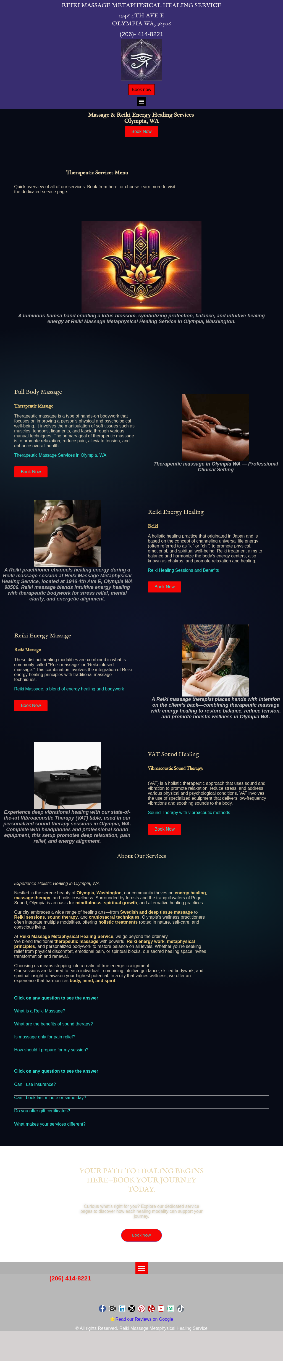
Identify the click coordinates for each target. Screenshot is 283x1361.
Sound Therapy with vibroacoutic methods (189, 815)
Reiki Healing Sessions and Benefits (183, 572)
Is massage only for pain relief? (44, 1039)
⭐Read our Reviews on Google (141, 1322)
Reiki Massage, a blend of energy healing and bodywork (69, 691)
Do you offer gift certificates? (42, 1113)
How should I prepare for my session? (51, 1052)
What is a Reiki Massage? (39, 1013)
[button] (141, 103)
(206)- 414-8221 (141, 34)
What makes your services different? (49, 1126)
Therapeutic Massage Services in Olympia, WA (60, 457)
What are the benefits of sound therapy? (53, 1026)
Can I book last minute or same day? (50, 1099)
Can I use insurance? (35, 1086)
